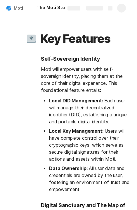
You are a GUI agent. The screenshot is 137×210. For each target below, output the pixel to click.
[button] (31, 39)
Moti (18, 8)
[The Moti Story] (53, 8)
